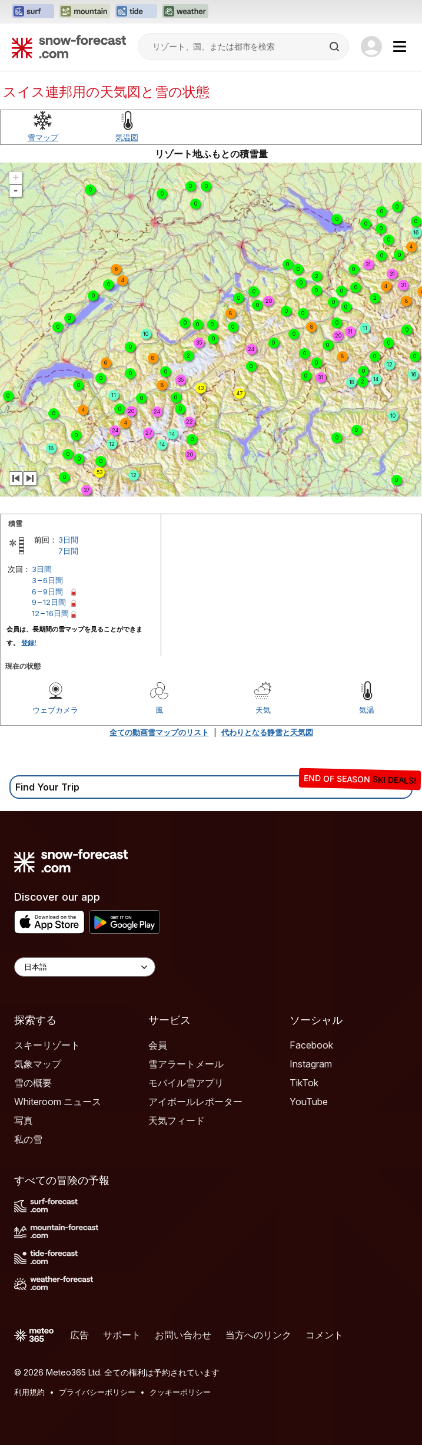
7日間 (68, 550)
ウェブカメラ (55, 710)
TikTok (304, 1083)
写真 (23, 1120)
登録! (28, 643)
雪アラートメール (186, 1064)
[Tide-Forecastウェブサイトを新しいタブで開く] (136, 11)
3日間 (68, 539)
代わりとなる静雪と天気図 (267, 732)
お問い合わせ (183, 1335)
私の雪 (28, 1139)
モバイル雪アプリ (186, 1083)
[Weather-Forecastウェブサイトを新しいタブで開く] (185, 11)
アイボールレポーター (195, 1101)
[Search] (335, 46)
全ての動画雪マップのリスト (159, 732)
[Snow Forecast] (69, 46)
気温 (366, 710)
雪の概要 (33, 1083)
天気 (263, 710)
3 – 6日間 (47, 580)
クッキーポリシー (180, 1392)
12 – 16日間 (50, 613)
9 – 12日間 (49, 602)
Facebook (311, 1045)
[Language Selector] (84, 967)
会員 (157, 1045)
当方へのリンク (258, 1335)
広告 (79, 1335)
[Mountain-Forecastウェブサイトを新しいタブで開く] (84, 11)
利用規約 (29, 1392)
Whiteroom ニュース (57, 1101)
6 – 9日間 (47, 591)
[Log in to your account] (371, 46)
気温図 (126, 137)
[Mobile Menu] (399, 46)
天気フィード (176, 1120)
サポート (122, 1335)
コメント (324, 1335)
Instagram (311, 1064)
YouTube (309, 1101)
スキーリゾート (47, 1045)
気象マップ (37, 1064)
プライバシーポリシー (97, 1392)
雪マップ (43, 137)
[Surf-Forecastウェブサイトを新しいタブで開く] (33, 11)
